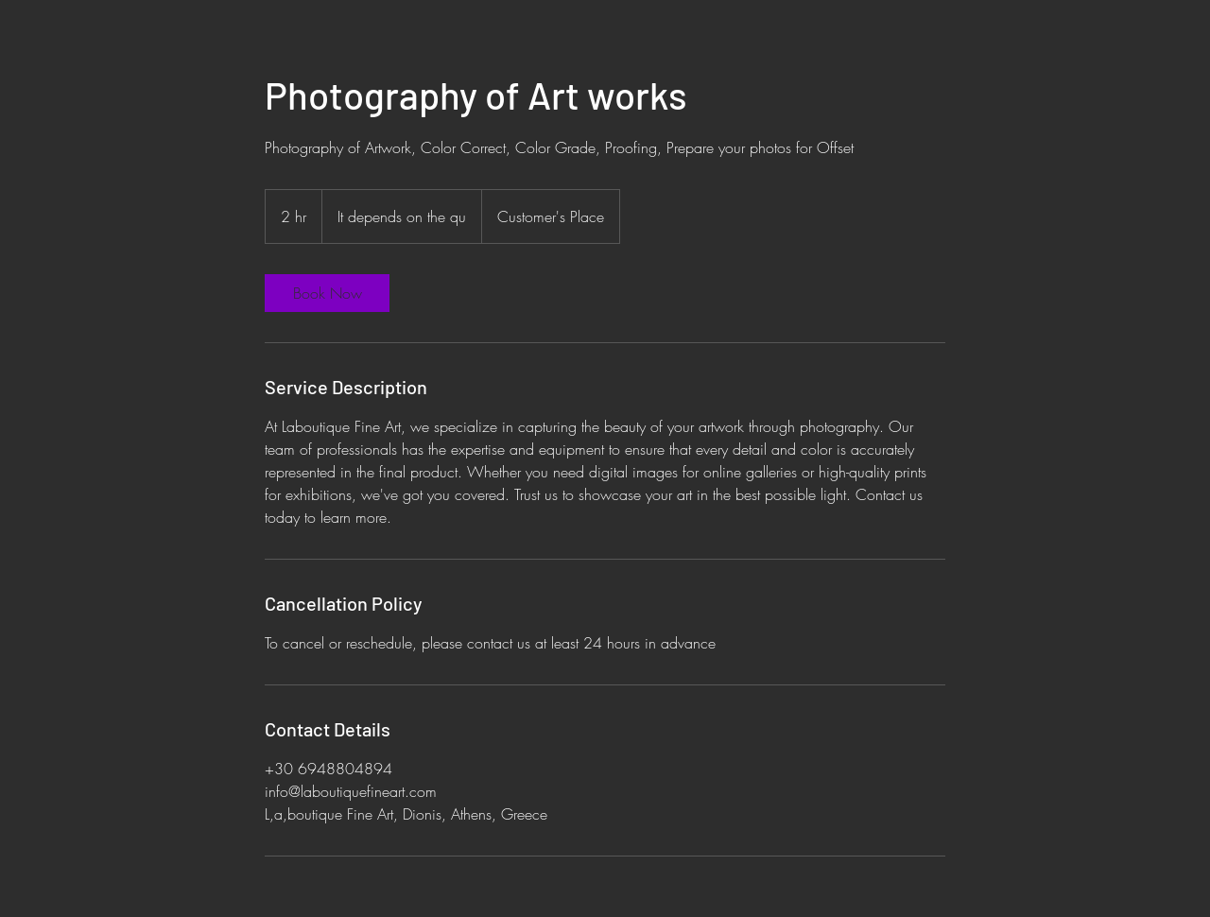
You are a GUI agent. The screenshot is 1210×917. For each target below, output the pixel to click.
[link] (327, 293)
